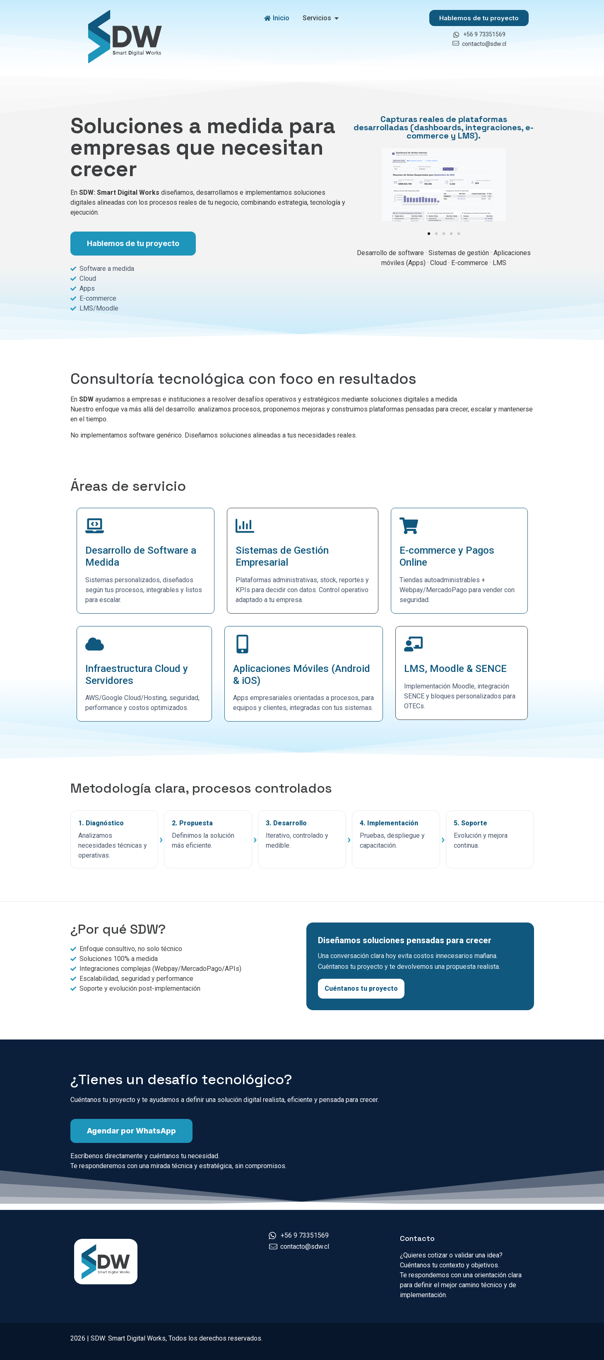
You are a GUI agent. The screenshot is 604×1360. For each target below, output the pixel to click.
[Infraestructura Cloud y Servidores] (94, 644)
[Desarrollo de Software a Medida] (94, 525)
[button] (429, 233)
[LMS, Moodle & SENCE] (413, 644)
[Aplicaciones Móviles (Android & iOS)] (242, 644)
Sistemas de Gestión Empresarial (282, 556)
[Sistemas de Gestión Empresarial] (245, 525)
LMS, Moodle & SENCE (455, 668)
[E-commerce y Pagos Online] (408, 525)
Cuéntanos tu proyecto (361, 988)
